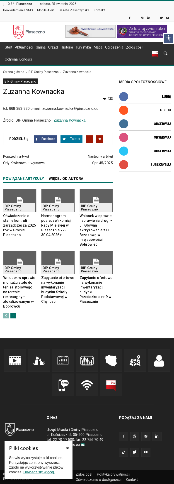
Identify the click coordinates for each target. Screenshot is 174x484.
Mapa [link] (98, 47)
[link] (130, 18)
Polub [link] (165, 110)
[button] (67, 448)
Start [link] (8, 47)
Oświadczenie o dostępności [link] (98, 479)
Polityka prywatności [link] (113, 474)
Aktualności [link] (24, 47)
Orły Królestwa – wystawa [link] (24, 163)
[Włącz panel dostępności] (168, 38)
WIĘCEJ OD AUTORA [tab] (66, 178)
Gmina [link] (41, 47)
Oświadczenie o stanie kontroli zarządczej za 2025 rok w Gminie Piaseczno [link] (19, 225)
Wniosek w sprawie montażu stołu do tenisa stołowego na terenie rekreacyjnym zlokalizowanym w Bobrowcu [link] (19, 292)
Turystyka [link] (83, 47)
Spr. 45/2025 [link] (102, 163)
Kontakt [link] (99, 10)
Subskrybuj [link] (160, 164)
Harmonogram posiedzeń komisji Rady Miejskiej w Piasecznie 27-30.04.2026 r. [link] (56, 225)
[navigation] (81, 47)
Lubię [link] (166, 96)
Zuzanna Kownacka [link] (70, 120)
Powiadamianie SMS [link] (18, 10)
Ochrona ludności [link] (18, 59)
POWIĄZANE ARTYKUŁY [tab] (23, 178)
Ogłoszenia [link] (114, 47)
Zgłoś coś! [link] (134, 47)
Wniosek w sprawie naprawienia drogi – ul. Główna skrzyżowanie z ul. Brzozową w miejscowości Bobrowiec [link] (96, 230)
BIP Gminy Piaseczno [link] (20, 81)
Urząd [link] (53, 47)
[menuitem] (19, 10)
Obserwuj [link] (162, 124)
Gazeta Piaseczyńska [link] (74, 10)
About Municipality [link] (111, 10)
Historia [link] (66, 47)
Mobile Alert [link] (45, 10)
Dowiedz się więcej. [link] (39, 472)
